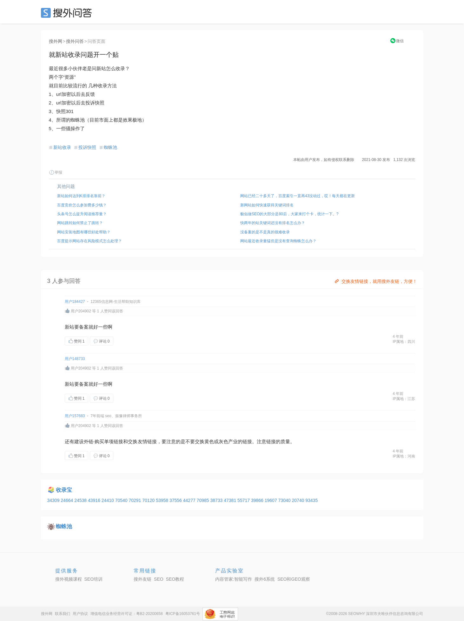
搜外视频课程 (68, 579)
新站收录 (62, 147)
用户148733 (75, 359)
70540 (122, 500)
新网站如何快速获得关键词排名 (267, 205)
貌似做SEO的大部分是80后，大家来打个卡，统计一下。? (289, 214)
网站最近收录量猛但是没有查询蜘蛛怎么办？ (278, 241)
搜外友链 (142, 579)
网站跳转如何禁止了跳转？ (80, 223)
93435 (311, 500)
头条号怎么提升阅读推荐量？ (82, 214)
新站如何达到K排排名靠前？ (81, 196)
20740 (298, 500)
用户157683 (75, 416)
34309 (54, 500)
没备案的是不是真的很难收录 (265, 232)
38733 (217, 500)
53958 (162, 500)
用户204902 (81, 311)
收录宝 (64, 490)
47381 (230, 500)
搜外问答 (75, 41)
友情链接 (147, 441)
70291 (135, 500)
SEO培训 (93, 579)
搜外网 (55, 41)
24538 (81, 500)
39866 (258, 500)
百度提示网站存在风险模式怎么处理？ (89, 241)
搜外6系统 (265, 579)
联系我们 (62, 613)
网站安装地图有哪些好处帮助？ (83, 232)
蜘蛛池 (110, 147)
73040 (285, 500)
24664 (67, 500)
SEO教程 (175, 579)
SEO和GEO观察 (293, 579)
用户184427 (75, 301)
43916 (95, 500)
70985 (203, 500)
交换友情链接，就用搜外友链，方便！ (375, 281)
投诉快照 (87, 147)
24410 (108, 500)
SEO (68, 12)
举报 (55, 172)
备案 (84, 327)
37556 (176, 500)
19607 (271, 500)
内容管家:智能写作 (233, 579)
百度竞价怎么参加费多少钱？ (82, 205)
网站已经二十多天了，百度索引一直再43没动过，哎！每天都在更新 (297, 196)
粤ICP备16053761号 (182, 613)
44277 (190, 500)
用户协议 (80, 613)
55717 (244, 500)
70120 (149, 500)
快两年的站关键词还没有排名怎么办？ (272, 223)
